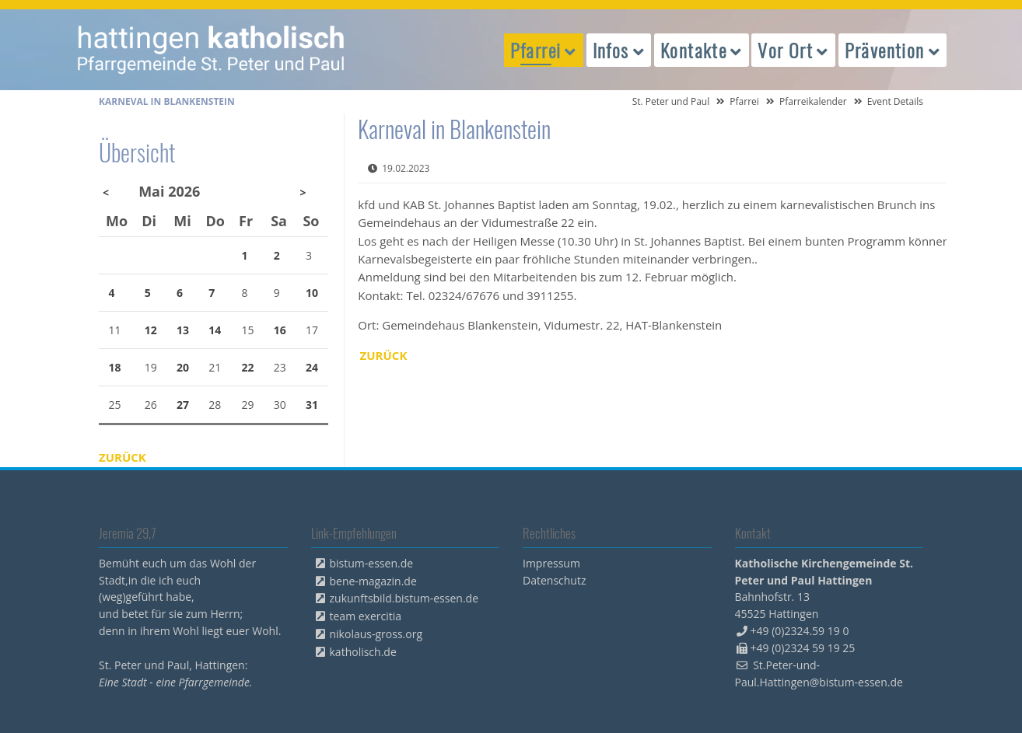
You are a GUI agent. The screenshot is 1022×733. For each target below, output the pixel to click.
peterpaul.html (211, 50)
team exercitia (366, 616)
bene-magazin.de (373, 581)
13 (183, 330)
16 (280, 330)
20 (183, 367)
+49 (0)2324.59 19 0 (800, 630)
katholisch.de (363, 651)
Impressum (551, 563)
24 (312, 367)
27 (183, 404)
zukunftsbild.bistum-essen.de (404, 598)
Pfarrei (744, 101)
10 (312, 292)
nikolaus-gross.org (376, 634)
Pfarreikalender (813, 101)
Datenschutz (554, 580)
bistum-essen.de (372, 563)
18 (115, 367)
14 (214, 330)
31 (312, 404)
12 (151, 330)
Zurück (384, 355)
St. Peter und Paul (671, 101)
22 (248, 367)
